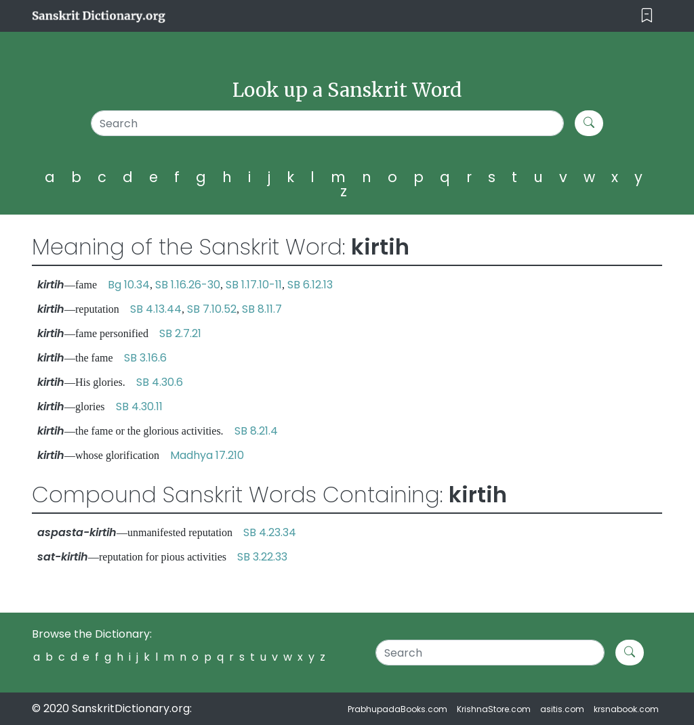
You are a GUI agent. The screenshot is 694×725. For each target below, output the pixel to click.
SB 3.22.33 (262, 557)
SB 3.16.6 (145, 358)
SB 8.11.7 (262, 309)
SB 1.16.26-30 (187, 284)
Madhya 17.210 (207, 455)
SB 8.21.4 (256, 431)
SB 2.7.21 (180, 333)
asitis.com (562, 709)
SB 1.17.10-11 (254, 284)
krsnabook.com (626, 709)
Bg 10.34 (129, 284)
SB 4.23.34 (269, 532)
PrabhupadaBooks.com (397, 709)
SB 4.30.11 (139, 406)
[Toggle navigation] (647, 16)
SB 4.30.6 (159, 382)
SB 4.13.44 (156, 309)
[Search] (327, 123)
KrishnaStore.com (494, 709)
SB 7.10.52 (212, 309)
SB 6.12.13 (310, 284)
